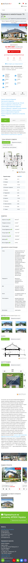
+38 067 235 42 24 (5, 554)
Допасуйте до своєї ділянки (9, 147)
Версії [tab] (14, 120)
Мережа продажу (5, 561)
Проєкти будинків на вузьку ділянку (11, 110)
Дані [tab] (5, 120)
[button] (14, 560)
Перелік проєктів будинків (8, 99)
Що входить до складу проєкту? (14, 64)
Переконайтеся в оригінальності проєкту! (11, 134)
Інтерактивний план (7, 144)
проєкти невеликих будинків (13, 436)
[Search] (14, 10)
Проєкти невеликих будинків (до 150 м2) (12, 103)
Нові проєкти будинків (7, 101)
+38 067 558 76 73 (5, 556)
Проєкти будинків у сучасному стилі (11, 104)
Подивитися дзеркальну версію (18, 18)
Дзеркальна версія (16, 142)
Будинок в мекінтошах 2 (11, 482)
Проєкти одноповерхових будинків (11, 106)
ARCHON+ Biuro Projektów (7, 529)
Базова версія (4, 18)
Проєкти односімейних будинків (10, 112)
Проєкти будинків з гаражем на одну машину (14, 108)
